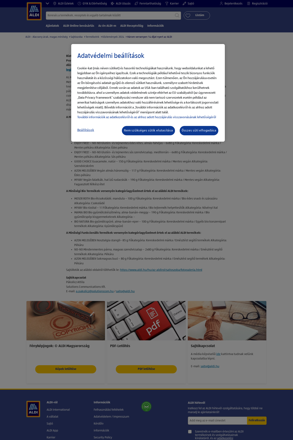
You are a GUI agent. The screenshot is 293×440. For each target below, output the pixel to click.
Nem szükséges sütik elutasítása (148, 130)
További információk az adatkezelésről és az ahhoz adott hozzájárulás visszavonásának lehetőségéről (146, 117)
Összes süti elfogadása (199, 130)
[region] (148, 93)
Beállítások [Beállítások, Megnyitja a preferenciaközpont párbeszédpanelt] (85, 130)
